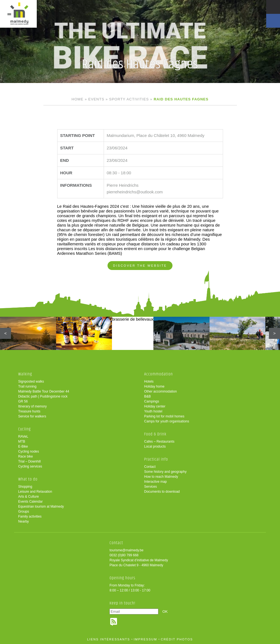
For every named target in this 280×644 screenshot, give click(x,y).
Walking (25, 374)
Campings (151, 401)
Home (77, 99)
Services (150, 487)
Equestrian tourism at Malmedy (41, 506)
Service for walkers (32, 416)
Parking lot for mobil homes (164, 416)
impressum (145, 639)
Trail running (27, 386)
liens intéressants (108, 639)
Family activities (30, 516)
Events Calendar (30, 501)
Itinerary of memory (32, 406)
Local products (155, 446)
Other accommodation (160, 391)
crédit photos (177, 639)
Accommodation (158, 374)
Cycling (24, 429)
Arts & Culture (28, 496)
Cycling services (30, 466)
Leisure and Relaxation (35, 492)
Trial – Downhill (29, 461)
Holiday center (155, 406)
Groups (23, 511)
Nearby (23, 521)
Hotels (149, 381)
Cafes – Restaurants (159, 441)
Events (96, 99)
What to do (28, 479)
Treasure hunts (29, 411)
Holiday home (154, 386)
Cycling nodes (28, 451)
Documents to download (162, 492)
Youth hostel (153, 411)
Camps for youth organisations (166, 421)
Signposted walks (31, 381)
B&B (147, 396)
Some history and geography (165, 472)
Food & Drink (155, 434)
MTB (21, 441)
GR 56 (23, 401)
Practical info (156, 459)
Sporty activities (129, 99)
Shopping (25, 487)
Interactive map (155, 482)
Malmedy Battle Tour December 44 (43, 391)
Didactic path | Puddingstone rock (43, 396)
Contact (150, 467)
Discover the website (140, 265)
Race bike (25, 456)
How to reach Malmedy (161, 477)
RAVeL (23, 436)
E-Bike (23, 446)
